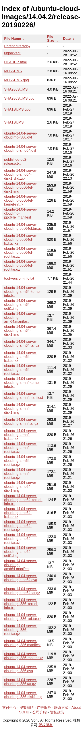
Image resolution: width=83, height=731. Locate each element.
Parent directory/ (17, 46)
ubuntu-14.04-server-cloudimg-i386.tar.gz (20, 682)
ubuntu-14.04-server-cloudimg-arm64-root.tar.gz (20, 461)
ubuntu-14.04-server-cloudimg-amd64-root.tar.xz (20, 539)
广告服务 (44, 707)
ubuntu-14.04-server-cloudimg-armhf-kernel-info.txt (22, 382)
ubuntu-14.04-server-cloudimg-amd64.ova (20, 578)
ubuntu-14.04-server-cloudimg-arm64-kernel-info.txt (23, 291)
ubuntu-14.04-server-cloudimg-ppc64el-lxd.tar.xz (20, 239)
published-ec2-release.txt (15, 161)
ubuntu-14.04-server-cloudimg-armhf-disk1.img (20, 408)
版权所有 (46, 725)
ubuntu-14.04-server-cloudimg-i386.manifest (22, 643)
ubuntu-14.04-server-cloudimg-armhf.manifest (23, 395)
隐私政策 (57, 712)
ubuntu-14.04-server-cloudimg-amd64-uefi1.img (20, 552)
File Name (12, 38)
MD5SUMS (13, 71)
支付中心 (9, 707)
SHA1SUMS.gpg (17, 109)
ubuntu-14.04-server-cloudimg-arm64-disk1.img (20, 330)
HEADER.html (15, 62)
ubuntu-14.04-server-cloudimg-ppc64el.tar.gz (23, 226)
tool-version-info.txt (19, 278)
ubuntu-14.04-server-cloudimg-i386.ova (20, 669)
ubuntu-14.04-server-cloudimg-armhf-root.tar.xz (20, 448)
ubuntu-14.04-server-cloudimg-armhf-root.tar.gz (20, 473)
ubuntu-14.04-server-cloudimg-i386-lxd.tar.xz (22, 617)
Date (67, 38)
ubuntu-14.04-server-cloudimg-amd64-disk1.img (20, 486)
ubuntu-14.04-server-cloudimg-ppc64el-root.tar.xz (20, 252)
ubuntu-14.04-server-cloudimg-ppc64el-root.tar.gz (20, 265)
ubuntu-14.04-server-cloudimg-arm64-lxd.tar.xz (20, 357)
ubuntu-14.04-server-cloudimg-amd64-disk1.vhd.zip (20, 174)
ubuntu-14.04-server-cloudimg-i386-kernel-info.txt (21, 604)
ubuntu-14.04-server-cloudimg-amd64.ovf (20, 148)
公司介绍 (40, 712)
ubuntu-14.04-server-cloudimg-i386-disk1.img (23, 695)
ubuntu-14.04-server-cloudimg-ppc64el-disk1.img (20, 187)
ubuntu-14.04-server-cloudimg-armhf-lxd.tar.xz (20, 435)
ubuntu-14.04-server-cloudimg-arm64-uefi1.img (20, 304)
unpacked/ (12, 53)
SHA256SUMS (16, 89)
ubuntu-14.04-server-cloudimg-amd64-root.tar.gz (20, 526)
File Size (50, 38)
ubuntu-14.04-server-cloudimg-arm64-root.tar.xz (20, 370)
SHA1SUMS (14, 122)
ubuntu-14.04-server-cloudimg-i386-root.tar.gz (20, 630)
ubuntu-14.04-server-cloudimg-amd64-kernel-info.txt (23, 500)
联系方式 (61, 707)
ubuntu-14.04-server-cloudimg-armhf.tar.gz (21, 421)
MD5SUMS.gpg (16, 80)
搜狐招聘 (26, 707)
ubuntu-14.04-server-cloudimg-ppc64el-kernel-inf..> (20, 200)
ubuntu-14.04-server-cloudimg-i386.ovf (20, 135)
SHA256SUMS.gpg (19, 98)
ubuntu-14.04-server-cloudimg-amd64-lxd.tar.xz (20, 513)
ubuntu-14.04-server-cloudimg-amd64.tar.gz (22, 591)
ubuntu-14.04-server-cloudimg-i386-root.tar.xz (23, 656)
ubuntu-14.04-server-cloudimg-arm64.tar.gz (21, 343)
